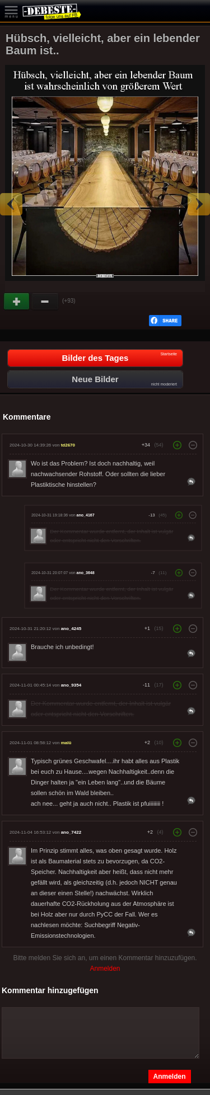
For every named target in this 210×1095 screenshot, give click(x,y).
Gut (17, 302)
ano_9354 (71, 685)
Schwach (45, 302)
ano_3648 (86, 572)
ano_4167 (86, 515)
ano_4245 (71, 628)
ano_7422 (71, 832)
